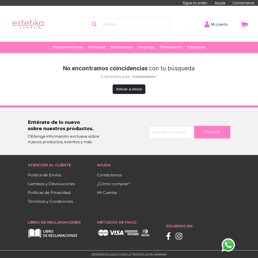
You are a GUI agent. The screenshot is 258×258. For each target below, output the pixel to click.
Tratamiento (170, 47)
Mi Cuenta (107, 192)
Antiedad (96, 47)
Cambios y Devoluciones (51, 183)
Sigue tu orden (195, 3)
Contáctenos (243, 3)
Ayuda (220, 3)
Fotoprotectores (68, 47)
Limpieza (146, 47)
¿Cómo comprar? (113, 183)
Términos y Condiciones (50, 201)
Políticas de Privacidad (49, 192)
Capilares (196, 47)
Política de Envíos (44, 175)
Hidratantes (122, 47)
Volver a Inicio (129, 89)
